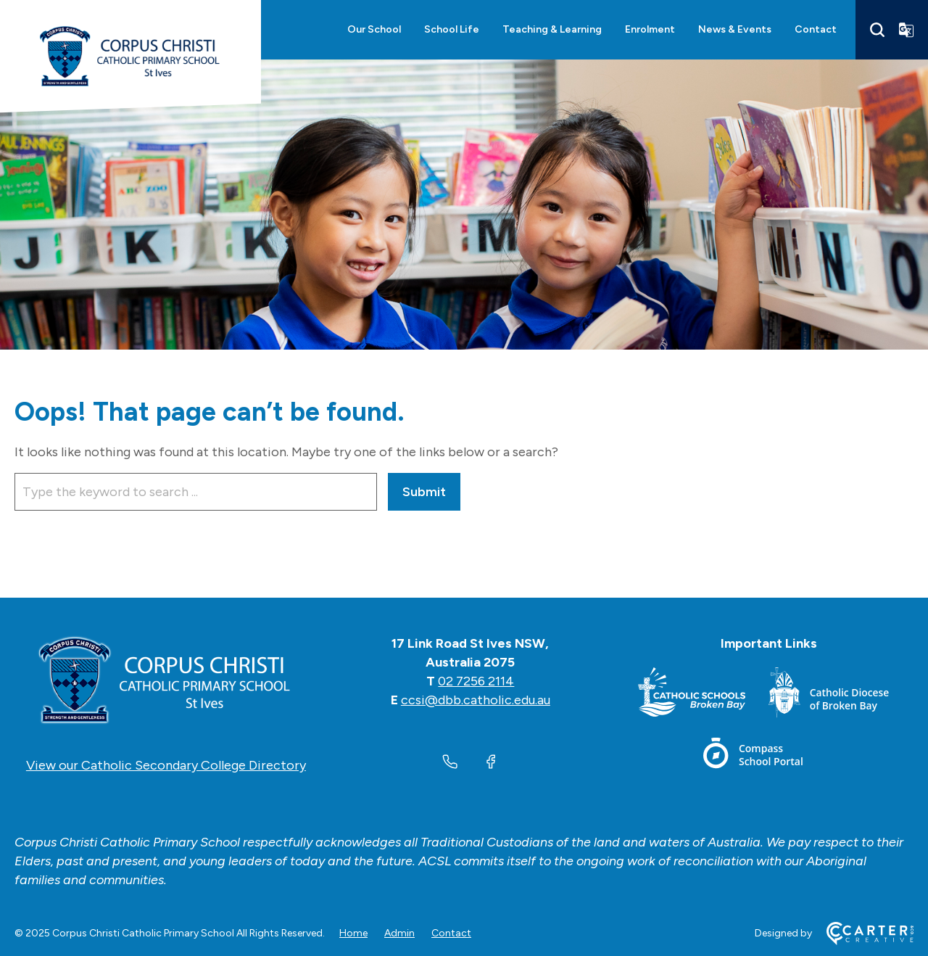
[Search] (877, 29)
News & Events (734, 29)
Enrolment (650, 29)
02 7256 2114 (476, 681)
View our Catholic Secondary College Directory (166, 765)
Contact (816, 29)
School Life (451, 29)
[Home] (166, 681)
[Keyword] (195, 492)
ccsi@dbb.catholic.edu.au (475, 700)
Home (353, 933)
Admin (399, 933)
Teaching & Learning (552, 29)
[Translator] (906, 29)
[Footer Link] (703, 695)
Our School (374, 29)
